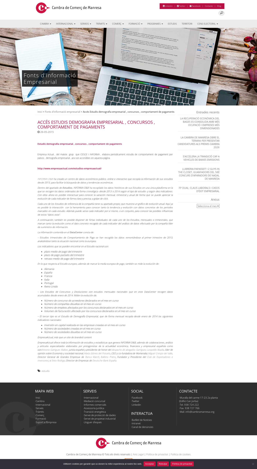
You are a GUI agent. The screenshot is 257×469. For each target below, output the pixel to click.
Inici (40, 111)
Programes (155, 23)
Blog (219, 6)
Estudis (172, 23)
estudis (45, 371)
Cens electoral (207, 23)
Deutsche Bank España (104, 360)
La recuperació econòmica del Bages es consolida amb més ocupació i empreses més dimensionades (199, 123)
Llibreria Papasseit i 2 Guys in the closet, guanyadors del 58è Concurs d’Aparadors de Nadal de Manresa (198, 173)
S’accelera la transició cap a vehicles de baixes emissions (201, 158)
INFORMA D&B (45, 178)
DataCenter (76, 232)
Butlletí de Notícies (142, 420)
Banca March (92, 356)
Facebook (195, 6)
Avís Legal (138, 454)
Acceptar (149, 464)
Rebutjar (163, 464)
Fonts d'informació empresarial (62, 111)
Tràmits (101, 23)
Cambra (45, 23)
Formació (135, 23)
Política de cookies (181, 454)
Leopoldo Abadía (155, 349)
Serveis (85, 23)
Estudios (67, 187)
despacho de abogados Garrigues (129, 349)
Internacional (65, 23)
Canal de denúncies (142, 427)
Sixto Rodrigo (58, 360)
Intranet (136, 423)
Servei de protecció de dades (100, 415)
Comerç (118, 23)
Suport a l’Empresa (46, 422)
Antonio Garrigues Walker (55, 349)
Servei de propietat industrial (100, 418)
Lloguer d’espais (93, 422)
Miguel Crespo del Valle (160, 353)
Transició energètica (95, 411)
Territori (187, 23)
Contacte (209, 6)
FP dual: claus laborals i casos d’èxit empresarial (199, 189)
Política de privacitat (157, 454)
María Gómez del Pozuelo (97, 353)
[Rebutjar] (253, 464)
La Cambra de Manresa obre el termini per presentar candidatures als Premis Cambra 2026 (198, 142)
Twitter (181, 6)
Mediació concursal (94, 401)
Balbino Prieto (108, 356)
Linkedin (168, 6)
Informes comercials (95, 404)
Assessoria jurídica (94, 408)
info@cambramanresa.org (200, 411)
